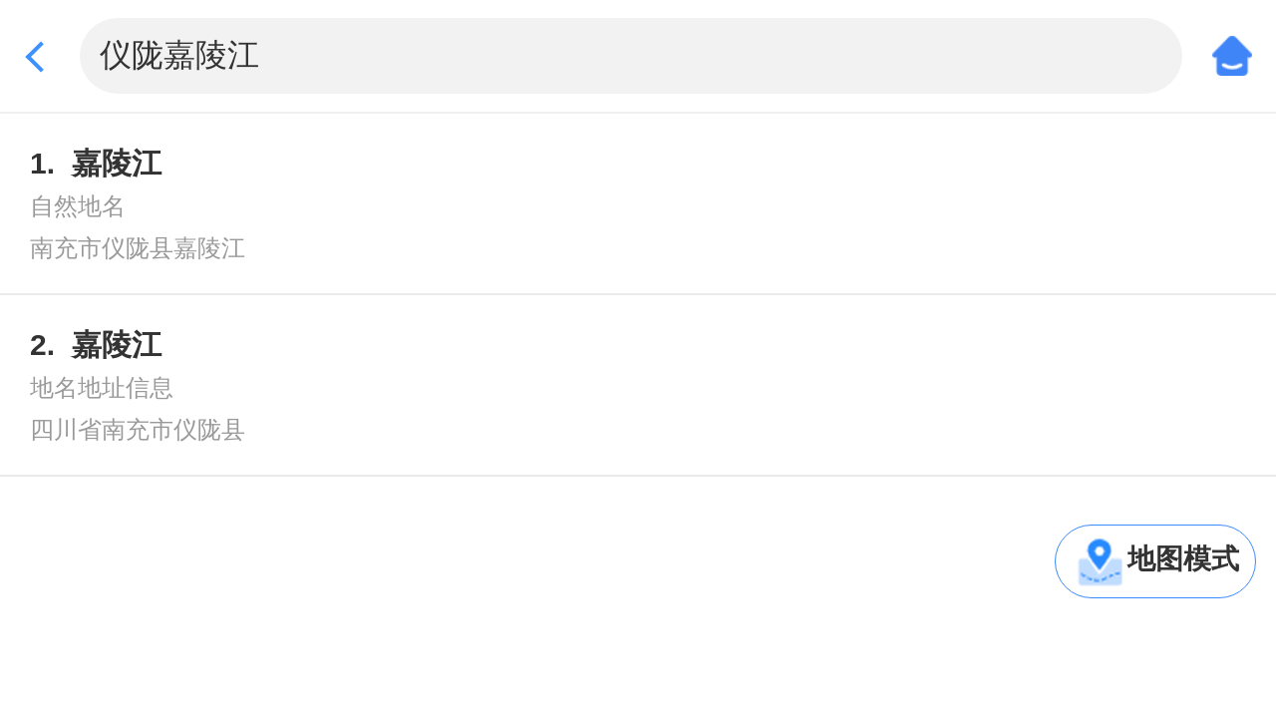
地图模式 (1183, 558)
